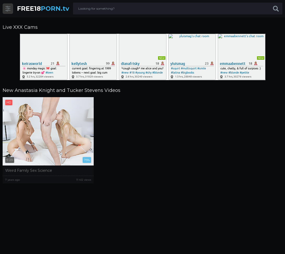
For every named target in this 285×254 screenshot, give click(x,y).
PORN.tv (43, 8)
